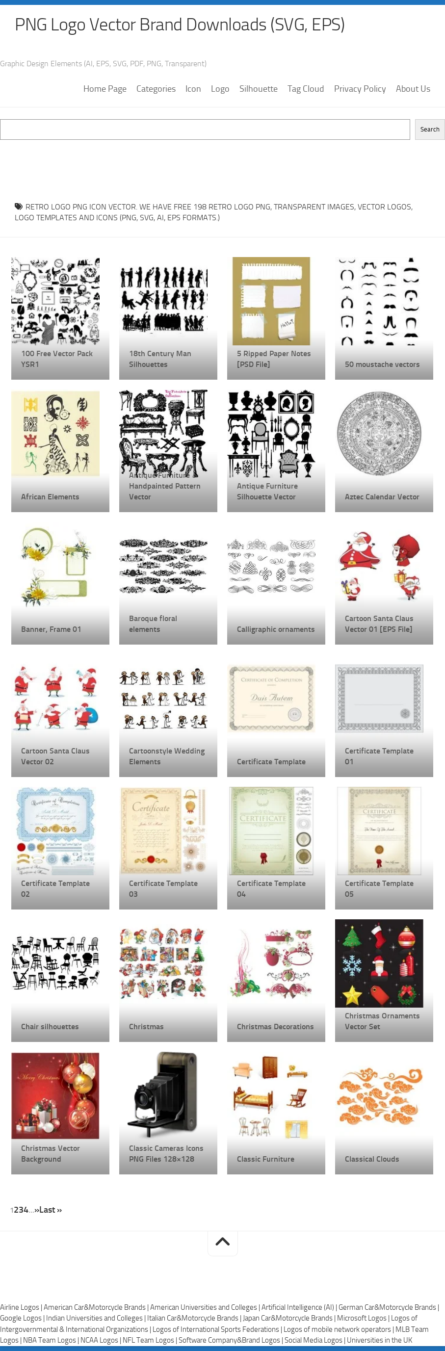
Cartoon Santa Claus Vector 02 (55, 756)
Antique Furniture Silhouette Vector (267, 491)
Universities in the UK (379, 1340)
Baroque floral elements (153, 624)
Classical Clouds (372, 1159)
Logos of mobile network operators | (339, 1329)
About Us (413, 89)
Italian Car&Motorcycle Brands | (195, 1318)
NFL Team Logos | (151, 1340)
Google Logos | (23, 1318)
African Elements (50, 496)
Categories (156, 89)
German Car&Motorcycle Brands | (389, 1307)
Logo (220, 89)
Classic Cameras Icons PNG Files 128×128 (166, 1153)
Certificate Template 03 (163, 889)
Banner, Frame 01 (51, 629)
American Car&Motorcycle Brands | (97, 1307)
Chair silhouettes (50, 1026)
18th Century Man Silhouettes (160, 359)
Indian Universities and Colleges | (96, 1318)
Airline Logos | (22, 1307)
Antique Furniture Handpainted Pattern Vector (165, 485)
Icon (193, 89)
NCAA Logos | (101, 1340)
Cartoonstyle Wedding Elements (167, 756)
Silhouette (258, 89)
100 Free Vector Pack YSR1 (57, 359)
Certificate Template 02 (55, 889)
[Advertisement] (222, 162)
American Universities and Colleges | (206, 1307)
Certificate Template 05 (379, 889)
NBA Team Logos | (51, 1340)
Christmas (146, 1026)
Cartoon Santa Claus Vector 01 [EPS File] (379, 624)
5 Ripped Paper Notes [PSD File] (274, 359)
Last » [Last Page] (50, 1209)
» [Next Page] (36, 1209)
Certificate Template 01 (379, 756)
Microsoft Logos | (364, 1318)
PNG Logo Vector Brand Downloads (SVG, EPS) (179, 24)
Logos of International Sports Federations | (218, 1329)
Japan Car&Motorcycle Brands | (290, 1318)
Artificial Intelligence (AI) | (300, 1307)
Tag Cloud (306, 89)
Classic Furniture (265, 1159)
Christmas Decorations (275, 1026)
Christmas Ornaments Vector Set (382, 1021)
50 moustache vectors (382, 364)
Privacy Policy (360, 89)
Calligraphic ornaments (276, 629)
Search (430, 129)
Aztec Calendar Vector (382, 496)
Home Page (105, 89)
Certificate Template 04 (271, 889)
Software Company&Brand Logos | (232, 1340)
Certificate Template (271, 761)
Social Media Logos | (316, 1340)
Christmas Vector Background (50, 1153)
